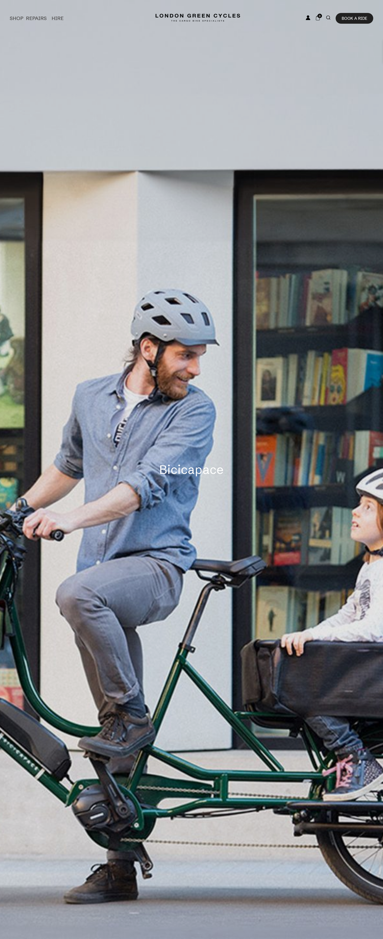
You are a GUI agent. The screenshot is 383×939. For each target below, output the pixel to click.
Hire (58, 18)
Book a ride (354, 18)
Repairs (36, 18)
